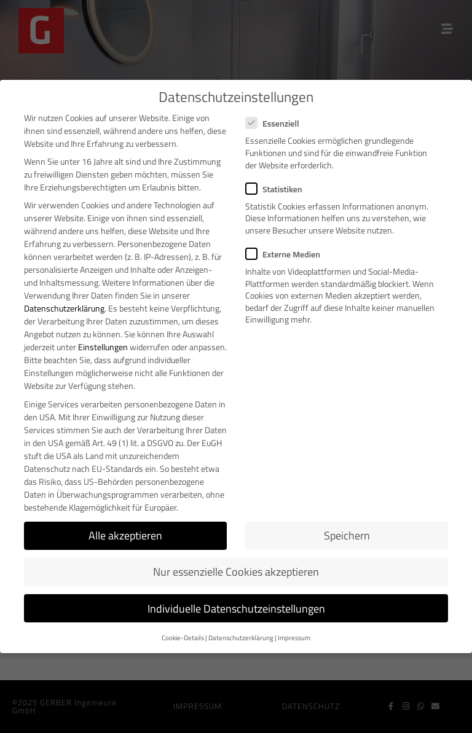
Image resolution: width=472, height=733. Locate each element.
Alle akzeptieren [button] (125, 535)
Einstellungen (103, 346)
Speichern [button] (347, 535)
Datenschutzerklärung (64, 308)
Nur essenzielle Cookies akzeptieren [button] (236, 571)
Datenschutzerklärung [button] (240, 638)
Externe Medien (286, 254)
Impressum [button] (294, 638)
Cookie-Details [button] (183, 638)
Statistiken (277, 188)
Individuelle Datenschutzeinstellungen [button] (236, 608)
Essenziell (276, 123)
